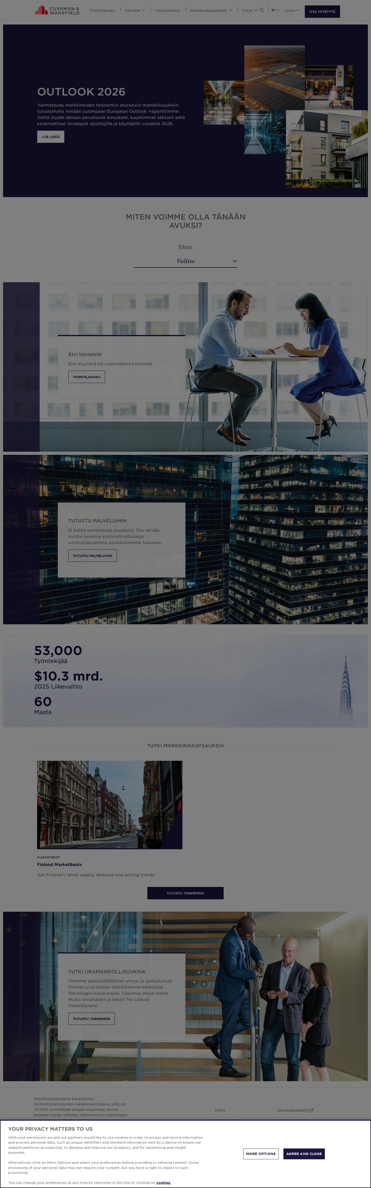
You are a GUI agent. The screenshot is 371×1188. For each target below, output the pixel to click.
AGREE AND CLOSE (304, 1154)
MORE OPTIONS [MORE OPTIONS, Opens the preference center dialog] (261, 1154)
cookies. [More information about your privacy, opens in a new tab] (163, 1183)
